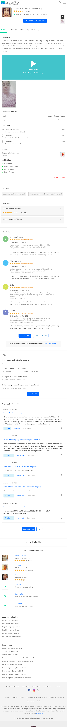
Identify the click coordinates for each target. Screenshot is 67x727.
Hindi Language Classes (10, 623)
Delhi (22, 697)
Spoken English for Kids (10, 651)
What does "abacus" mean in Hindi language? (20, 467)
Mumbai (38, 697)
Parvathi (17, 575)
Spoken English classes (10, 620)
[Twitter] (38, 691)
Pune (45, 697)
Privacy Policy (36, 687)
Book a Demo (24, 336)
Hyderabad (29, 697)
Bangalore (7, 697)
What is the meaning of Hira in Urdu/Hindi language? (22, 487)
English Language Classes (11, 627)
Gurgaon (59, 697)
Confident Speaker (15, 269)
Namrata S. (19, 594)
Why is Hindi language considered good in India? (21, 439)
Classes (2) (13, 29)
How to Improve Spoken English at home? (16, 678)
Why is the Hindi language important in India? (20, 413)
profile (3, 29)
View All (41, 529)
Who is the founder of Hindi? (14, 507)
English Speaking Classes (10, 630)
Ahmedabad (30, 701)
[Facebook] (29, 691)
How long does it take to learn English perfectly (18, 658)
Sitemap (57, 687)
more (50, 255)
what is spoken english (10, 655)
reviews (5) (24, 29)
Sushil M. (18, 565)
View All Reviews (40, 336)
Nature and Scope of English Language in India (18, 661)
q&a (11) (35, 29)
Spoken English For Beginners (12, 648)
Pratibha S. (18, 603)
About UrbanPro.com (12, 687)
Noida (38, 701)
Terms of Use (25, 687)
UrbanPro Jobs (47, 687)
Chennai (15, 697)
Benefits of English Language (12, 664)
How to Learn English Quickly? (12, 671)
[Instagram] (34, 691)
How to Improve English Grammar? (14, 674)
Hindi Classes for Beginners (11, 637)
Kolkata (52, 697)
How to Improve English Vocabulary (14, 668)
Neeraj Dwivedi (20, 556)
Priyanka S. (18, 584)
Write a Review (50, 343)
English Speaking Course (10, 633)
